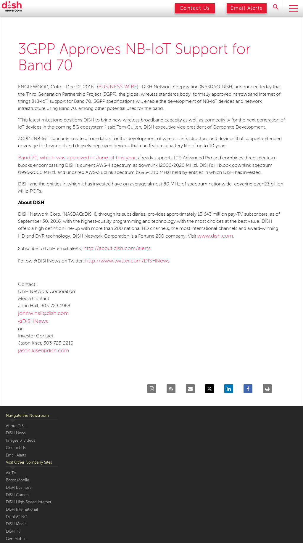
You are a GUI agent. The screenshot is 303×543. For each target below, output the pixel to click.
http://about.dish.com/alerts (117, 248)
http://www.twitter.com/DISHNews (127, 261)
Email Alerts (247, 8)
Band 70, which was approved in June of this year (77, 158)
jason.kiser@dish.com (43, 350)
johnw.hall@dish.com (43, 313)
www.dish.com (215, 236)
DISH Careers (17, 495)
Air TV (11, 473)
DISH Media (16, 524)
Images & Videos (20, 440)
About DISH (16, 426)
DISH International (22, 509)
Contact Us (195, 8)
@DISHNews (33, 321)
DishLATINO (17, 517)
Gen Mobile (16, 539)
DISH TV (13, 531)
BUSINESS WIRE (117, 86)
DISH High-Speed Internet (28, 502)
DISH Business (18, 488)
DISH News (16, 433)
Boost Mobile (17, 480)
